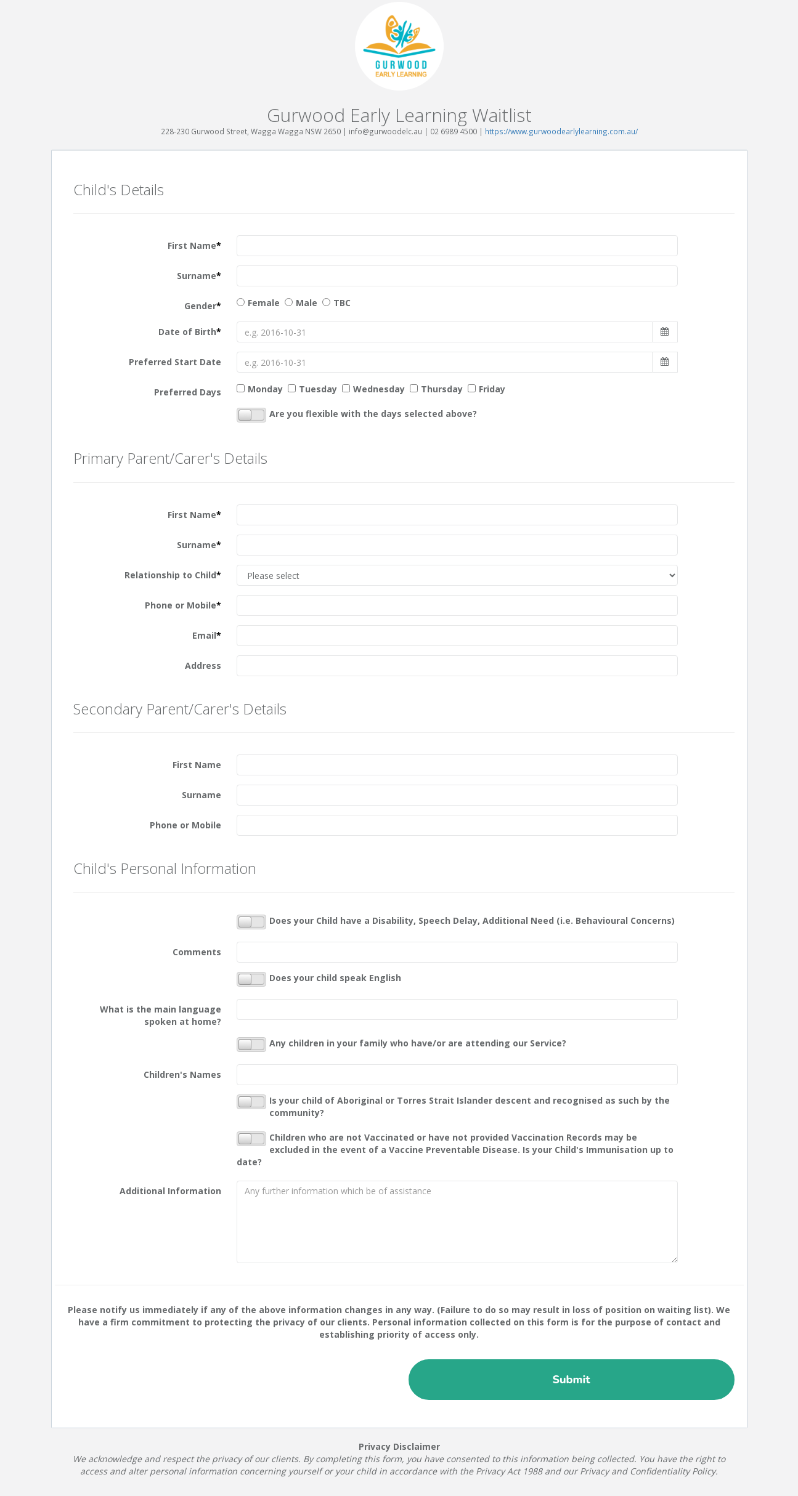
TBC (342, 303)
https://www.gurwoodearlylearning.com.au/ (561, 131)
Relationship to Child (172, 575)
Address (203, 665)
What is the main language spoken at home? (160, 1015)
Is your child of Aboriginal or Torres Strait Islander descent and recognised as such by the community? (453, 1106)
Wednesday (379, 389)
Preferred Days (187, 392)
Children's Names (182, 1074)
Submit (571, 1379)
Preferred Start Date (175, 362)
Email (206, 635)
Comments (197, 952)
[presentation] (157, 1377)
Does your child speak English (319, 979)
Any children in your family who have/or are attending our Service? (401, 1044)
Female (264, 303)
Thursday (442, 389)
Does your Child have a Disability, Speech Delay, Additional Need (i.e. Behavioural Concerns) (456, 922)
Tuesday (318, 389)
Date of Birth (189, 332)
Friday (492, 389)
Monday (265, 389)
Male (306, 303)
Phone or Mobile (183, 605)
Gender (202, 306)
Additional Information (170, 1191)
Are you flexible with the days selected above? (357, 415)
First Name (194, 245)
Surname (199, 275)
